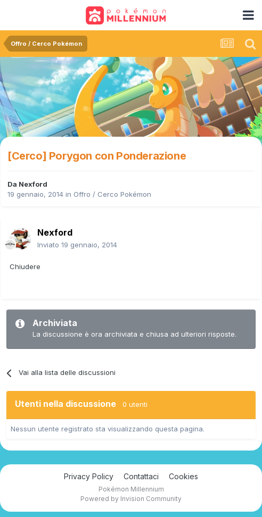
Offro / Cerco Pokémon (112, 194)
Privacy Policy (88, 476)
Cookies (183, 476)
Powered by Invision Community (131, 499)
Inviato (77, 244)
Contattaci (141, 476)
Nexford (33, 184)
